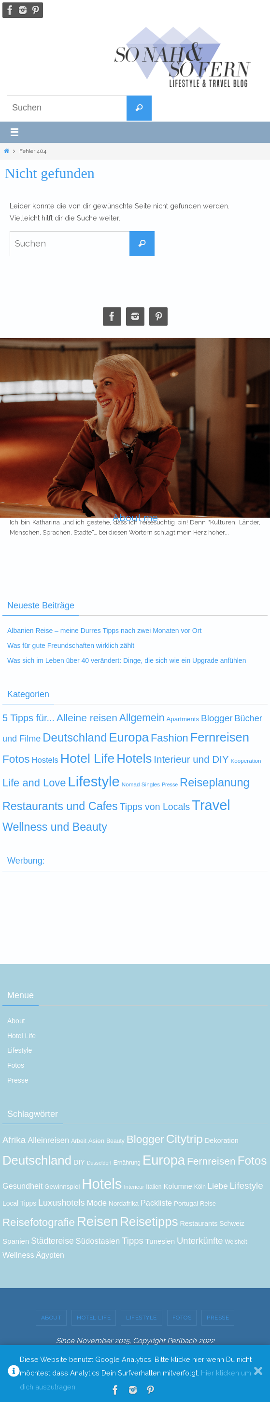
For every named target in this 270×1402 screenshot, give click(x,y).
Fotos (15, 1065)
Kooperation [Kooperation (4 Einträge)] (245, 760)
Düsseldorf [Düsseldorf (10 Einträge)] (99, 1163)
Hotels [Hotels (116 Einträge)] (134, 758)
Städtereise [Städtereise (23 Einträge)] (52, 1241)
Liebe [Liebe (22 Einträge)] (218, 1186)
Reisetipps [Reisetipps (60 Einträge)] (149, 1221)
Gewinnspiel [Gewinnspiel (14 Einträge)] (62, 1186)
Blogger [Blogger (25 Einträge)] (217, 718)
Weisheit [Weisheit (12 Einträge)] (236, 1241)
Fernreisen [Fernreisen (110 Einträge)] (219, 737)
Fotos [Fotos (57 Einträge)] (16, 759)
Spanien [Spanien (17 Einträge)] (15, 1241)
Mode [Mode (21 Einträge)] (96, 1203)
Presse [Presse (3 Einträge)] (170, 784)
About (16, 1021)
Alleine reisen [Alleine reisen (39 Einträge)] (87, 717)
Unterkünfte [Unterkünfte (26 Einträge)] (200, 1241)
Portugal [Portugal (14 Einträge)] (186, 1203)
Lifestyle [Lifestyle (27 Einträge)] (246, 1186)
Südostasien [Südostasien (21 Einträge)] (98, 1241)
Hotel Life (21, 1036)
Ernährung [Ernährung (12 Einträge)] (127, 1162)
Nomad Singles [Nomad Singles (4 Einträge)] (141, 784)
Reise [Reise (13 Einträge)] (208, 1203)
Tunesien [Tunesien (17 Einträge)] (160, 1241)
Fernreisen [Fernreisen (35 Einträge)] (211, 1161)
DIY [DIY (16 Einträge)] (79, 1162)
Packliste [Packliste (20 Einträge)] (156, 1202)
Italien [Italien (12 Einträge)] (153, 1186)
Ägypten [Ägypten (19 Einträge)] (50, 1255)
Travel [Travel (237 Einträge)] (211, 805)
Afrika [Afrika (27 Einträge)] (14, 1140)
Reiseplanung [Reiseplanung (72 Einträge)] (215, 782)
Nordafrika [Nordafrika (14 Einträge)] (124, 1203)
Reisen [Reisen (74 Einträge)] (97, 1221)
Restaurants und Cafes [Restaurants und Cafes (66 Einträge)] (60, 806)
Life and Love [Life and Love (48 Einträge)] (34, 783)
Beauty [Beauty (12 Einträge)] (115, 1141)
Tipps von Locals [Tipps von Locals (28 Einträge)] (155, 806)
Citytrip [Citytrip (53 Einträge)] (184, 1138)
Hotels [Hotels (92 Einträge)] (102, 1184)
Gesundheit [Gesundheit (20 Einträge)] (22, 1186)
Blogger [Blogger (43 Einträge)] (145, 1139)
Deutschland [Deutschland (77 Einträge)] (75, 737)
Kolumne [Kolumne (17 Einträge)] (177, 1186)
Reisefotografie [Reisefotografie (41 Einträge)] (38, 1222)
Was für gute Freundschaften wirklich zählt (70, 645)
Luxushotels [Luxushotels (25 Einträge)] (61, 1203)
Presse (17, 1080)
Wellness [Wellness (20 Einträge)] (18, 1255)
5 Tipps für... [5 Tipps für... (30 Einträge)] (28, 718)
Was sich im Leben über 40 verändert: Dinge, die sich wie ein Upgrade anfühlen (126, 660)
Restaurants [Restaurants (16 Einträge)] (198, 1223)
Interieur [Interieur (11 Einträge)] (134, 1187)
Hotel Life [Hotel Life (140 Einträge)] (87, 758)
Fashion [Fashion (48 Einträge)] (169, 738)
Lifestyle (19, 1050)
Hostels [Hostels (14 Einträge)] (44, 760)
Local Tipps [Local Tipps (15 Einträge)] (19, 1203)
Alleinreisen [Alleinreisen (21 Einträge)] (48, 1140)
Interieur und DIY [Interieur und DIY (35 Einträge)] (191, 759)
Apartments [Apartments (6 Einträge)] (182, 719)
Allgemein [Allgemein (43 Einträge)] (142, 718)
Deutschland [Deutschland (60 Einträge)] (36, 1160)
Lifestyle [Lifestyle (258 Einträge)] (94, 781)
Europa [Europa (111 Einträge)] (129, 737)
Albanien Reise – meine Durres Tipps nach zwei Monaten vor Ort (104, 630)
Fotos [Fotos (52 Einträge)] (252, 1160)
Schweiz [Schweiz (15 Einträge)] (231, 1223)
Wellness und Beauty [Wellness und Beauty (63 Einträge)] (54, 827)
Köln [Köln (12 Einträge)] (200, 1186)
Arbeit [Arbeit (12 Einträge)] (78, 1141)
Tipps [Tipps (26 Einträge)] (132, 1241)
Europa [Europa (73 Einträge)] (163, 1160)
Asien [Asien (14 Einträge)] (96, 1140)
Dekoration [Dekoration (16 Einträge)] (222, 1140)
